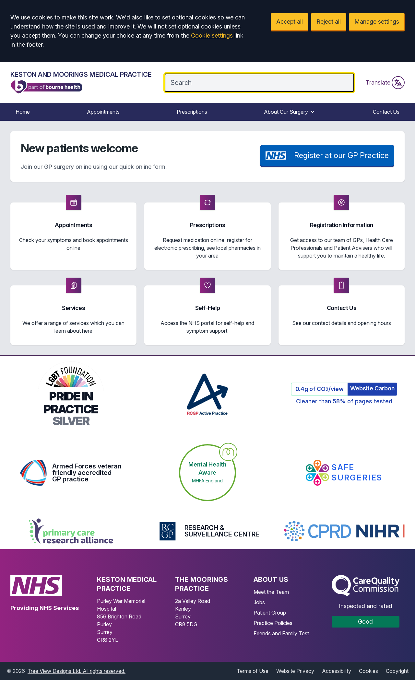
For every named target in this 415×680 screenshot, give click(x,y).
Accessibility (336, 671)
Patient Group (270, 612)
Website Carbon (372, 388)
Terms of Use (252, 671)
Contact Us (386, 112)
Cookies (368, 671)
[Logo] (81, 82)
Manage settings (376, 21)
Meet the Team (271, 592)
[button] (73, 232)
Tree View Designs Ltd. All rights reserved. (76, 671)
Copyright (397, 671)
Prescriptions (192, 112)
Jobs (259, 602)
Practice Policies (273, 623)
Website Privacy (295, 671)
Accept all (289, 21)
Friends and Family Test (281, 633)
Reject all (328, 21)
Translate (385, 82)
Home (23, 112)
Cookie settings (212, 35)
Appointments (103, 112)
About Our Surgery (290, 112)
